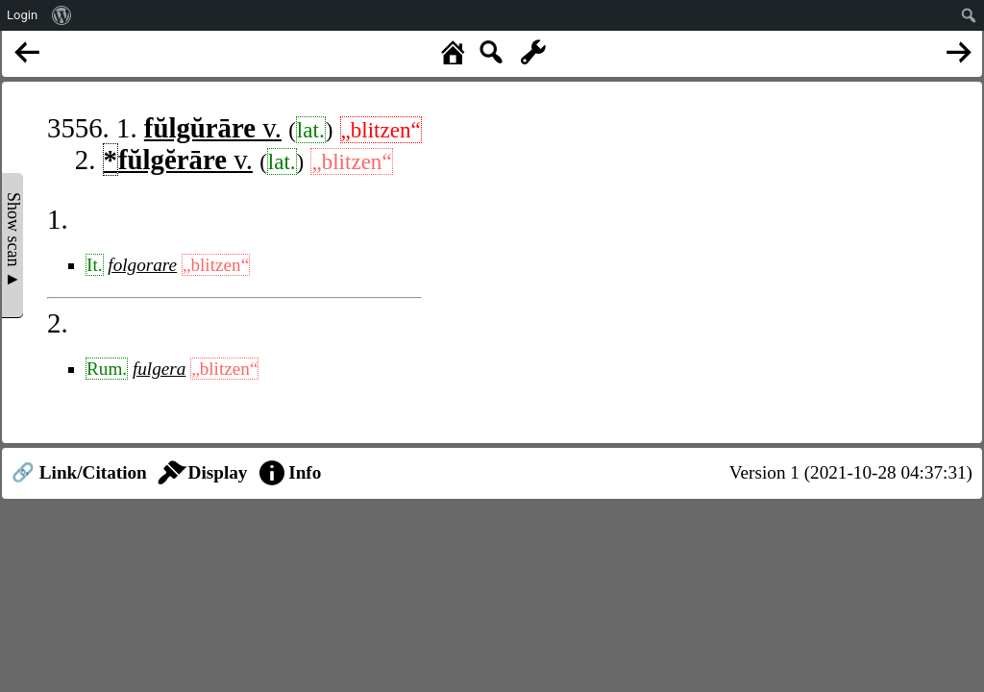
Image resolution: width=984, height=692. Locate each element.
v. (213, 127)
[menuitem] (62, 15)
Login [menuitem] (22, 15)
